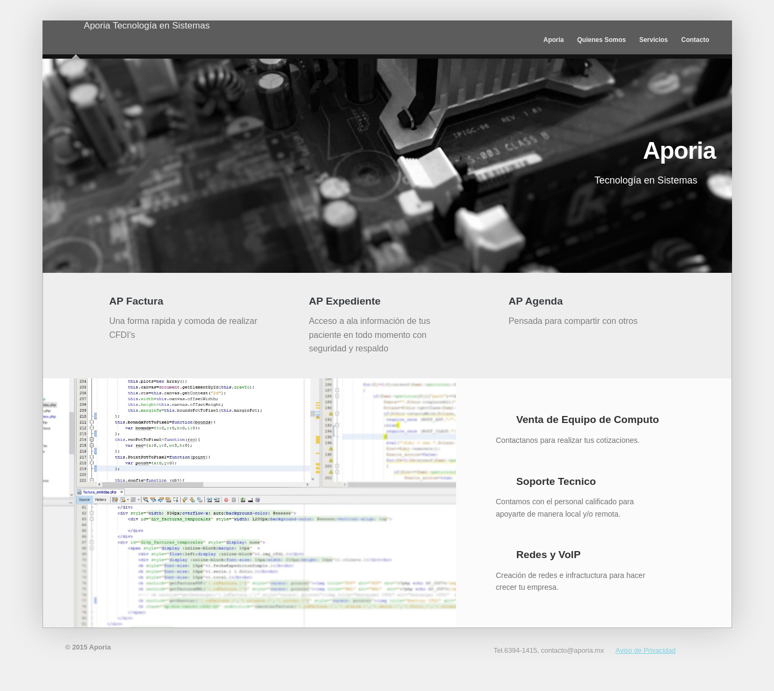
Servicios (653, 40)
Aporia (76, 43)
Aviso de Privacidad (645, 650)
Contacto (695, 40)
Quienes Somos (601, 40)
